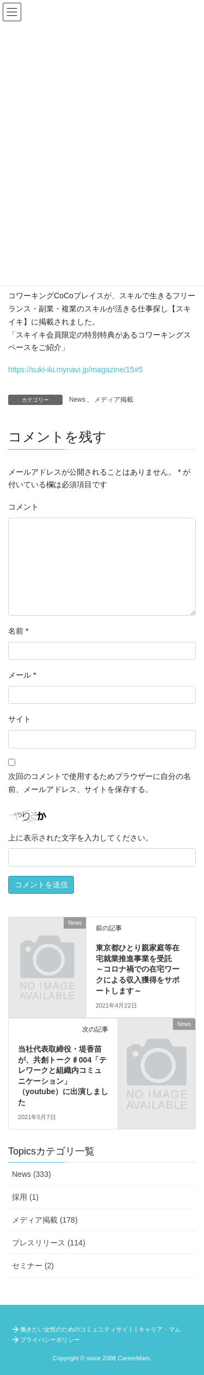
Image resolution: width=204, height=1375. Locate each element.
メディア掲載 (113, 399)
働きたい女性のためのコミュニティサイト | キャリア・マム (100, 1329)
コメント (23, 506)
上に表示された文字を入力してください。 (80, 837)
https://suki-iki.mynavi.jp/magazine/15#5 (75, 369)
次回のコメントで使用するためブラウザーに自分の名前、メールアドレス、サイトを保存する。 (99, 783)
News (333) (31, 1174)
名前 (18, 631)
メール (22, 675)
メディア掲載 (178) (45, 1220)
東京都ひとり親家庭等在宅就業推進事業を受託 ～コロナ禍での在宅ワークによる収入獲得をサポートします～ (138, 969)
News (77, 399)
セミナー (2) (33, 1265)
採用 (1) (25, 1197)
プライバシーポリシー (50, 1339)
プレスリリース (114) (48, 1242)
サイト (19, 719)
